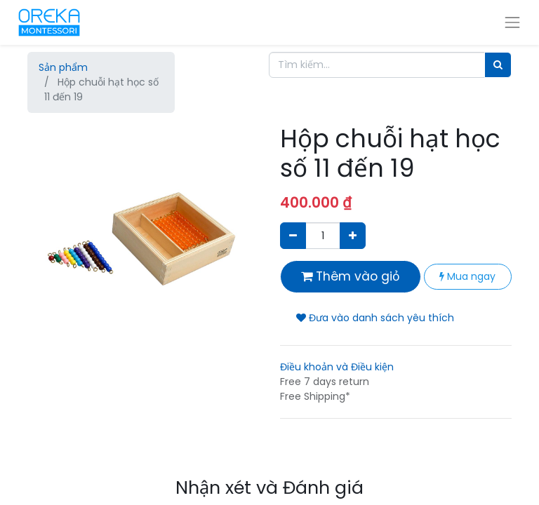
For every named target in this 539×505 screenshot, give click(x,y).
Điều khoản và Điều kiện (337, 367)
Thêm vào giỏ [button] (350, 276)
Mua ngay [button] (467, 276)
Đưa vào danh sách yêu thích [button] (375, 318)
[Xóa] (293, 235)
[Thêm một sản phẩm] (353, 235)
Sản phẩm (63, 67)
